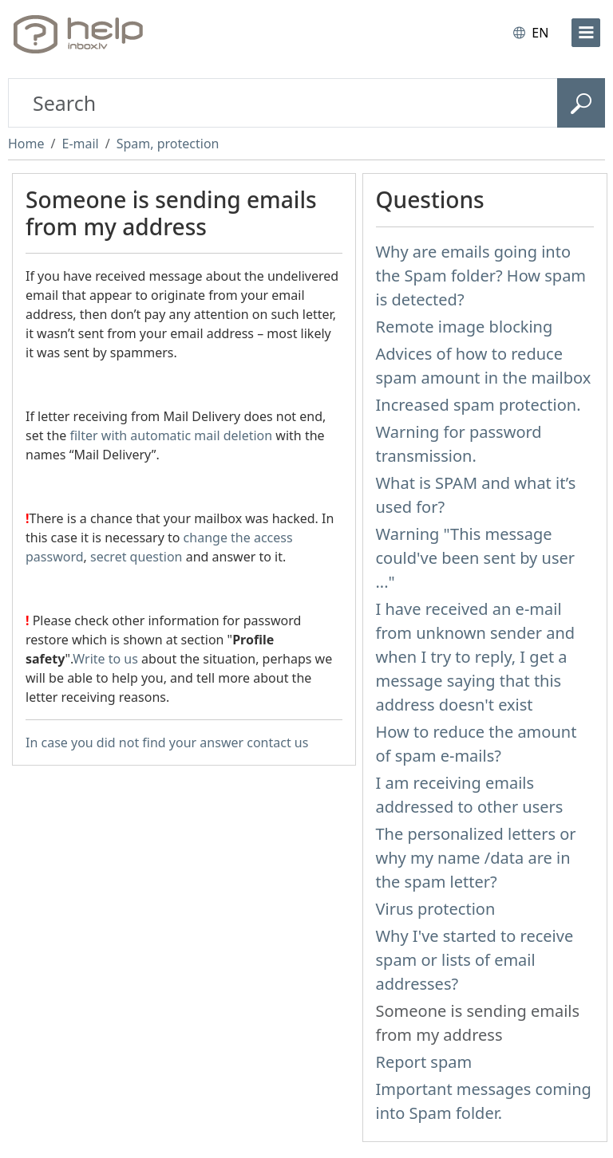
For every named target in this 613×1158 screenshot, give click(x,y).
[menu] (585, 32)
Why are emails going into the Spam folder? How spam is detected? (481, 275)
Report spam (424, 1062)
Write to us (105, 659)
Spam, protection (168, 143)
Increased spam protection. (478, 405)
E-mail (79, 143)
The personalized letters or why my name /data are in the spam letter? (476, 857)
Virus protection (436, 909)
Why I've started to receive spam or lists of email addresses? (475, 960)
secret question (136, 556)
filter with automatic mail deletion (170, 435)
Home (26, 143)
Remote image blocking (464, 326)
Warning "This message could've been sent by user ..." (475, 558)
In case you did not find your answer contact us (167, 742)
